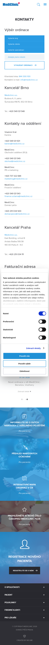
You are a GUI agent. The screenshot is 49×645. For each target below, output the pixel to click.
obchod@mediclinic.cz (15, 161)
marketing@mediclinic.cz (16, 178)
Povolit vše (24, 356)
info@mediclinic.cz (29, 79)
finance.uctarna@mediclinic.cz (18, 196)
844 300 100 (24, 76)
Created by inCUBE (25, 637)
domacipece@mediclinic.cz (17, 213)
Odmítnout (25, 371)
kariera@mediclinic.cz (14, 143)
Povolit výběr (24, 363)
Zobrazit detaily (33, 348)
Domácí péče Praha (24, 630)
